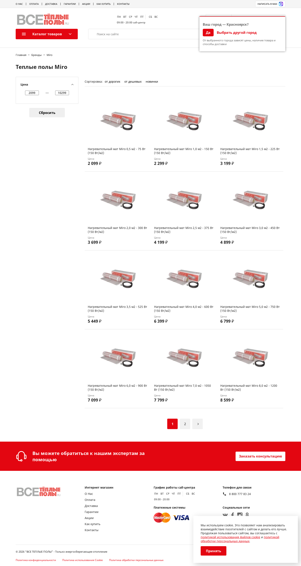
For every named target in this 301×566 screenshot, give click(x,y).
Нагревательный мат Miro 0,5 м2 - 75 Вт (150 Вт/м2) (116, 151)
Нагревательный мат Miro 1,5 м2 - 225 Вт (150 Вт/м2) (250, 151)
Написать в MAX (270, 4)
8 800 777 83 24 (240, 494)
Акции (86, 3)
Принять (213, 551)
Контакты (123, 3)
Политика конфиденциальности (36, 560)
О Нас (19, 3)
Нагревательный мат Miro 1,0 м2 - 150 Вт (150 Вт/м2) (183, 151)
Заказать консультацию (260, 456)
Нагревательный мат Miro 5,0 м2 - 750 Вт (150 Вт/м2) (250, 309)
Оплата (34, 3)
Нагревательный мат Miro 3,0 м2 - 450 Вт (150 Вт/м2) (250, 230)
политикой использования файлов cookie (230, 537)
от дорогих (112, 81)
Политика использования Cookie (82, 560)
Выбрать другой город (237, 32)
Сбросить (47, 112)
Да (208, 32)
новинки (152, 81)
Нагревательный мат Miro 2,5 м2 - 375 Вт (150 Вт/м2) (183, 230)
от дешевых (133, 81)
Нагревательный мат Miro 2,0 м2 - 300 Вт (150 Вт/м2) (117, 230)
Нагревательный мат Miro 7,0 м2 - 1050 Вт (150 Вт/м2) (182, 388)
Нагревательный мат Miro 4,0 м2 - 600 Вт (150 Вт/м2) (183, 309)
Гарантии (70, 3)
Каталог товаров (42, 34)
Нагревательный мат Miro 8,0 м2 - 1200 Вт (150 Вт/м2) (248, 388)
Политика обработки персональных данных (136, 560)
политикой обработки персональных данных (240, 539)
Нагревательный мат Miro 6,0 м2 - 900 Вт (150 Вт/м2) (117, 388)
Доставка (51, 3)
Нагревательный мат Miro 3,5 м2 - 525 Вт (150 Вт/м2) (117, 309)
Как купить (104, 3)
